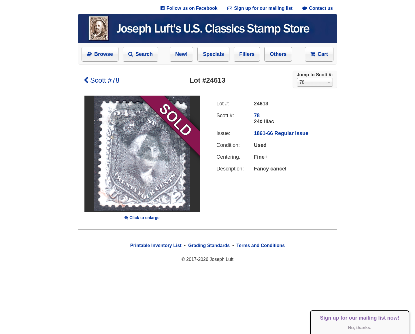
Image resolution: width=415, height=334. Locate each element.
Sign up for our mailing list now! (359, 318)
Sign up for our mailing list (260, 8)
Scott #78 (101, 80)
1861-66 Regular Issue (281, 133)
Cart (319, 54)
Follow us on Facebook (189, 8)
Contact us (317, 8)
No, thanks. (359, 327)
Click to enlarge (141, 217)
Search (140, 54)
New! (181, 54)
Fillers (246, 54)
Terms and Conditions (260, 245)
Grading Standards (209, 245)
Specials (213, 54)
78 (257, 115)
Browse (100, 54)
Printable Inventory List (156, 245)
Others (278, 54)
